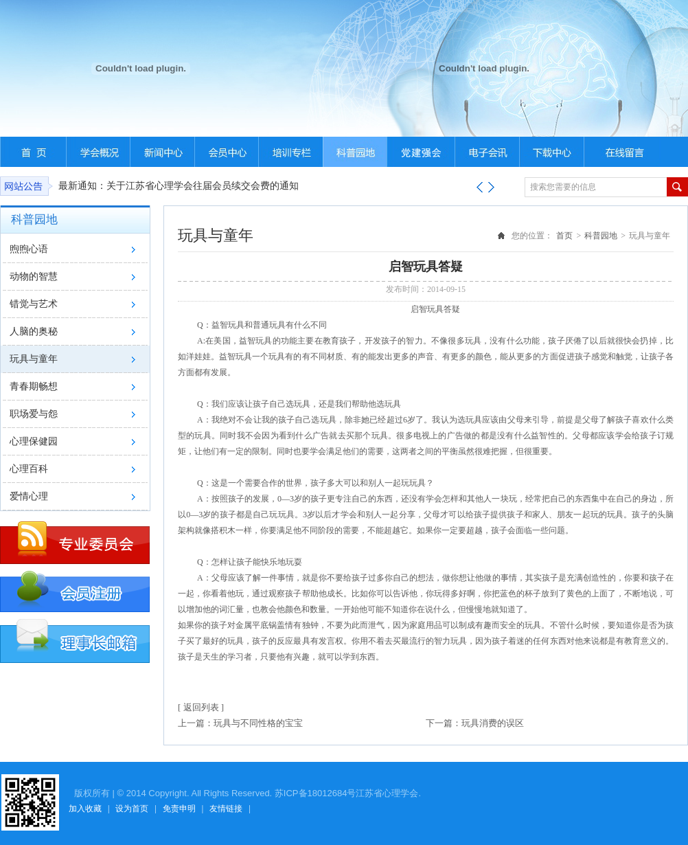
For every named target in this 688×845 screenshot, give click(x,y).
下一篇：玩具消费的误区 (475, 723)
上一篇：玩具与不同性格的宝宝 (240, 723)
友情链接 (225, 808)
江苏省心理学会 (387, 793)
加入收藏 (85, 808)
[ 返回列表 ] (201, 707)
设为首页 (131, 808)
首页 (564, 235)
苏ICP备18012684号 (315, 793)
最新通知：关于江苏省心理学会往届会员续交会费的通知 (178, 186)
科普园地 (600, 235)
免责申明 (179, 808)
